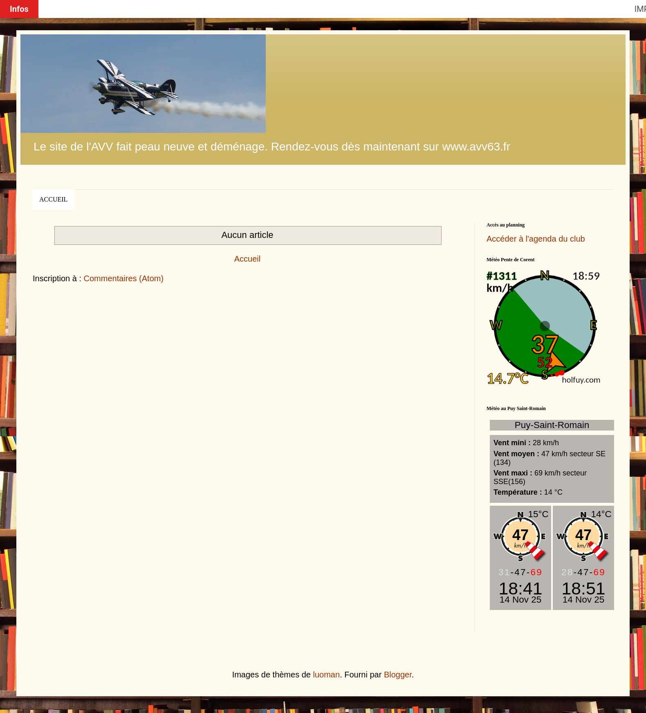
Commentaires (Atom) (124, 278)
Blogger (398, 674)
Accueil (53, 199)
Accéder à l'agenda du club (536, 238)
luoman (326, 674)
